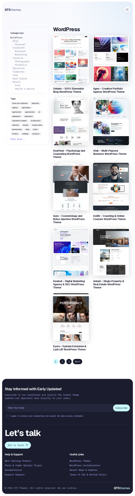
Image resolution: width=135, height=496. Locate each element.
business (35, 134)
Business (20, 51)
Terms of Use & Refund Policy (88, 474)
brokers (15, 134)
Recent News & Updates (83, 470)
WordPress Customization (85, 465)
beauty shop (17, 129)
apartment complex (19, 121)
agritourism (16, 112)
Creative (18, 58)
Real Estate (20, 78)
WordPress (16, 37)
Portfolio (21, 65)
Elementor (19, 71)
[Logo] (13, 9)
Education (19, 68)
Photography (22, 61)
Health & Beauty (25, 88)
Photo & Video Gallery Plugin (23, 465)
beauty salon (37, 125)
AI (39, 112)
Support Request (15, 474)
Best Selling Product (18, 461)
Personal (20, 44)
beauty (25, 125)
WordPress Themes (80, 461)
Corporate (19, 47)
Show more (16, 139)
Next (77, 361)
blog (27, 129)
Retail (17, 82)
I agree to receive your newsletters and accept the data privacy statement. (45, 416)
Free (15, 75)
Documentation (13, 470)
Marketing (21, 54)
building (25, 134)
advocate (35, 103)
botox (35, 129)
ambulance (16, 116)
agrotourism (29, 112)
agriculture (26, 108)
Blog (15, 41)
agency (15, 108)
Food (17, 85)
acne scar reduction (20, 103)
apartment (28, 116)
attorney (15, 125)
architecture (35, 121)
